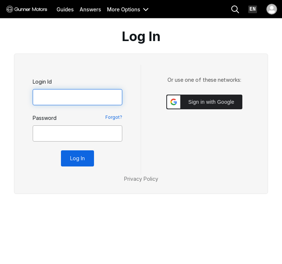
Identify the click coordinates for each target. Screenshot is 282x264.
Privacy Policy (141, 179)
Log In (77, 158)
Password (45, 118)
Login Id (42, 81)
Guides (65, 9)
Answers (90, 9)
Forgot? (113, 117)
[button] (204, 102)
